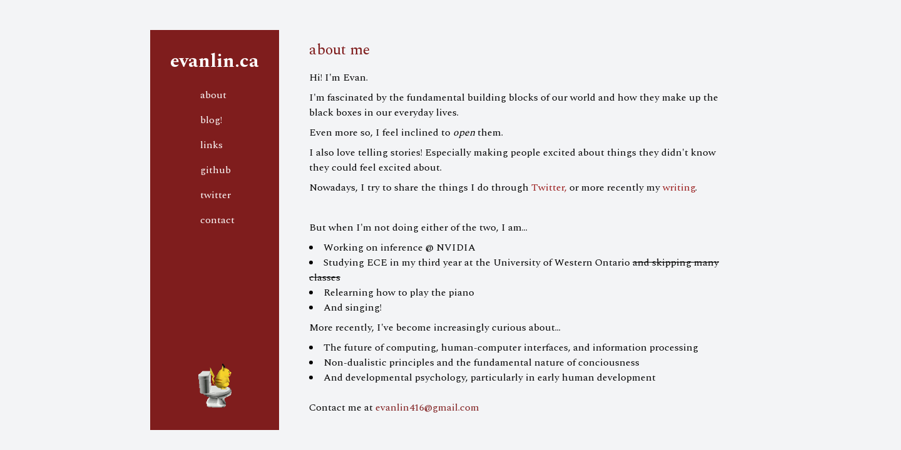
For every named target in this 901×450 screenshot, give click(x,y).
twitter (215, 195)
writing (679, 187)
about (213, 95)
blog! (211, 120)
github (215, 170)
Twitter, (549, 187)
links (211, 145)
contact (217, 220)
